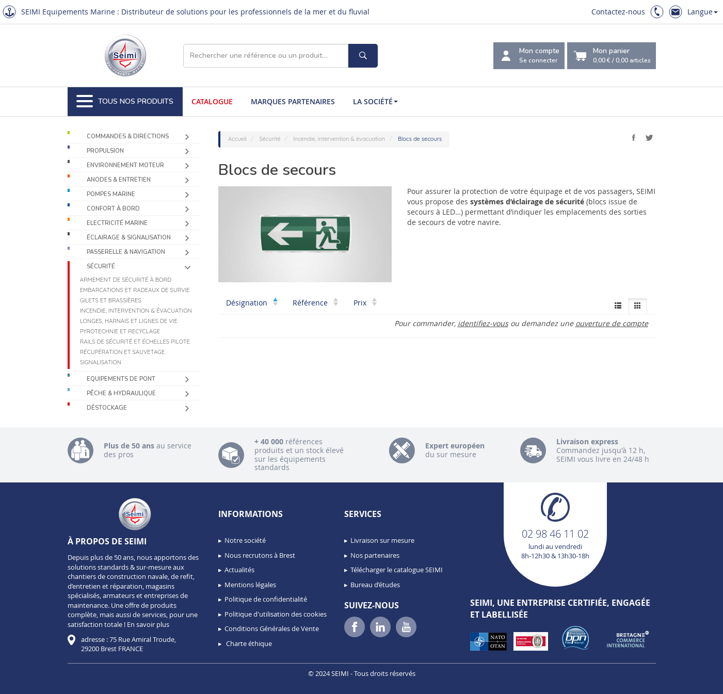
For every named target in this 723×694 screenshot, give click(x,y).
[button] (31, 682)
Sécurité (101, 266)
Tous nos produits (124, 101)
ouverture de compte (611, 323)
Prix (365, 303)
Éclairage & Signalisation (129, 237)
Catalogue (212, 101)
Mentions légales (250, 584)
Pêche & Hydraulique (121, 393)
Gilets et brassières (110, 300)
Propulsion (105, 151)
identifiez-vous (483, 323)
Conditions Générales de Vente (271, 628)
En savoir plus (148, 624)
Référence (315, 303)
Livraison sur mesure (382, 540)
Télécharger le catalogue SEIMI (396, 569)
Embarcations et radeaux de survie (135, 290)
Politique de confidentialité (265, 599)
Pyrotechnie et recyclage (120, 331)
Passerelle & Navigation (126, 252)
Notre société (245, 540)
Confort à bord (113, 209)
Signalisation (100, 362)
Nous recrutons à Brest (259, 555)
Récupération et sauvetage (122, 352)
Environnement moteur (125, 165)
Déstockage (107, 408)
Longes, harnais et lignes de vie (129, 321)
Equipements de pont (121, 379)
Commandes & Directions (128, 136)
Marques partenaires (293, 101)
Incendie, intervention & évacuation (136, 310)
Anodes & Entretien (119, 180)
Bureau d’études (375, 584)
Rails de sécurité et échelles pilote (135, 341)
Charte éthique (248, 643)
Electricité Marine (117, 223)
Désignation (252, 303)
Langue (702, 12)
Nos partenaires (374, 555)
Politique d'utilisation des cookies (275, 614)
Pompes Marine (111, 194)
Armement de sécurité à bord (125, 279)
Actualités (239, 569)
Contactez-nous (618, 12)
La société (375, 101)
